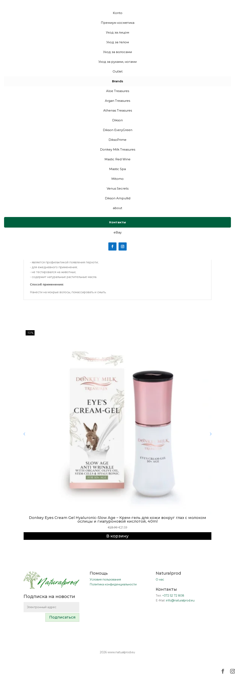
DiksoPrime (117, 140)
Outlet (118, 71)
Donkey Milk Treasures (117, 149)
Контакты (117, 222)
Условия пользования (105, 579)
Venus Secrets (117, 188)
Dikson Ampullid (117, 198)
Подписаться (62, 617)
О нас (160, 579)
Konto (117, 13)
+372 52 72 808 (173, 595)
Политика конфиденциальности (113, 584)
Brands (117, 81)
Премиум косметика (117, 23)
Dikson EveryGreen (117, 130)
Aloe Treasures (117, 91)
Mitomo (117, 179)
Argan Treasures (117, 101)
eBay (118, 232)
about (117, 208)
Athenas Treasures (117, 110)
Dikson (117, 120)
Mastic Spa (117, 169)
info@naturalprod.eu (180, 600)
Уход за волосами (117, 52)
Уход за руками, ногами (117, 62)
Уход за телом (117, 42)
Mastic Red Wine (117, 159)
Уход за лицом (117, 32)
